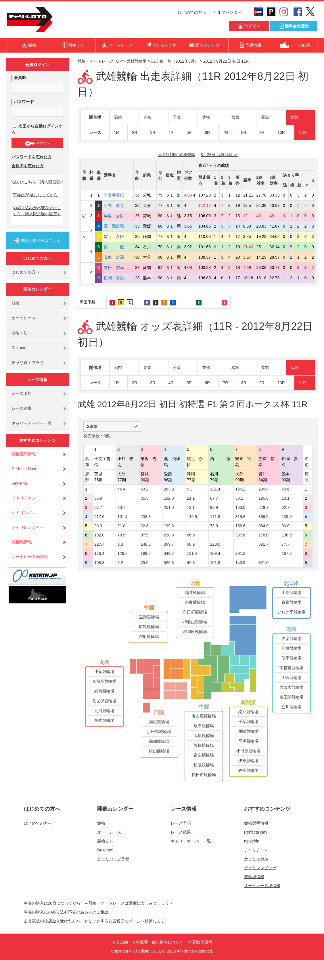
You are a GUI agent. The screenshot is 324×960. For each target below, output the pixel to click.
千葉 (177, 117)
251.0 (169, 507)
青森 (147, 117)
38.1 (239, 498)
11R (302, 132)
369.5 (263, 516)
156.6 (240, 526)
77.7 (286, 544)
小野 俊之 (118, 205)
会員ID (20, 77)
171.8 (215, 516)
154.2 (240, 489)
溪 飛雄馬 (118, 226)
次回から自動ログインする (37, 129)
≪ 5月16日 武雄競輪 (176, 154)
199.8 (169, 526)
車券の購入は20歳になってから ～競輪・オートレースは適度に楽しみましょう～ (100, 903)
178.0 (263, 535)
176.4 (99, 553)
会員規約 (120, 942)
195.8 (263, 498)
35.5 (144, 498)
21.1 (191, 498)
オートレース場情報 (30, 556)
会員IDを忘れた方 (27, 165)
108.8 (99, 562)
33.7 (121, 507)
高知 (265, 117)
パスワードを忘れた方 (31, 157)
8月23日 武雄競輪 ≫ (219, 154)
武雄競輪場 (136, 61)
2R (134, 132)
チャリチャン (24, 498)
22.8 (144, 526)
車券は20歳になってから (35, 195)
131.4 (215, 489)
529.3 (169, 562)
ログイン (37, 143)
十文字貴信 (118, 195)
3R (153, 132)
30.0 (286, 526)
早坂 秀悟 (118, 215)
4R (171, 132)
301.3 (240, 553)
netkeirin (19, 483)
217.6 (99, 516)
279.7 (263, 507)
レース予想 (21, 393)
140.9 (240, 562)
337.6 (240, 535)
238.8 (169, 535)
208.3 (146, 516)
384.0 (263, 526)
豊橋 (206, 117)
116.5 (192, 516)
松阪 (235, 117)
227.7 (99, 544)
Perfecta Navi (24, 468)
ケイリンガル (24, 512)
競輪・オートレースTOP (100, 61)
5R (189, 132)
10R (281, 132)
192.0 (169, 498)
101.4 (122, 516)
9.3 (189, 489)
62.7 (286, 507)
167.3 (287, 553)
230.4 (263, 489)
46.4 (121, 489)
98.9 (214, 507)
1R (116, 132)
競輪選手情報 (24, 454)
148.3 (146, 544)
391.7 (263, 544)
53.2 (144, 489)
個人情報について (168, 942)
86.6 (191, 535)
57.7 (98, 507)
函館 (118, 117)
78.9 (121, 535)
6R (207, 132)
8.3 (120, 544)
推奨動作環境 (200, 942)
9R (261, 132)
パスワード (24, 101)
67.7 (214, 498)
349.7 (169, 553)
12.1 (191, 507)
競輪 (15, 303)
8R (243, 132)
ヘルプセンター (227, 12)
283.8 (169, 489)
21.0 (121, 526)
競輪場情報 (22, 542)
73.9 (214, 526)
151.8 (215, 562)
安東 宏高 (118, 257)
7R (225, 132)
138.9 (287, 516)
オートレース (23, 317)
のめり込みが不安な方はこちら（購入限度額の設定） (37, 210)
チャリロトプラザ (27, 362)
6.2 (120, 562)
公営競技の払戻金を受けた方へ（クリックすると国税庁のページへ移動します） (96, 921)
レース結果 (21, 408)
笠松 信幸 (118, 267)
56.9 (98, 498)
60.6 (286, 489)
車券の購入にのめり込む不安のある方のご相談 (66, 912)
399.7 (169, 544)
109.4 (215, 553)
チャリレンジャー (28, 527)
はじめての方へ (192, 12)
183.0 (240, 507)
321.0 (263, 562)
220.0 (215, 544)
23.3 (98, 526)
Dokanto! (19, 347)
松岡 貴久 (118, 278)
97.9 (144, 535)
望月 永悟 (118, 236)
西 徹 (118, 247)
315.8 (240, 516)
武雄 (294, 117)
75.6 (144, 562)
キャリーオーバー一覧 (31, 423)
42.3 (191, 562)
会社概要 (140, 942)
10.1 (286, 498)
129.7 (122, 553)
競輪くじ (19, 332)
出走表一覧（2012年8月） (175, 61)
